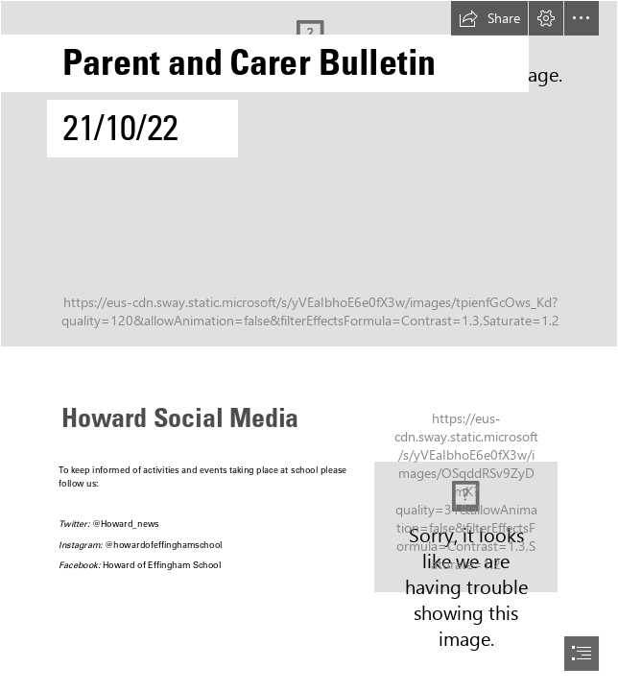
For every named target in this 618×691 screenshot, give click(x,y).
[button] (489, 18)
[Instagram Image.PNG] (466, 527)
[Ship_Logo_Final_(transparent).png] (309, 173)
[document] (309, 345)
